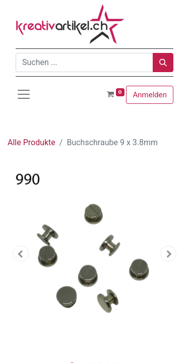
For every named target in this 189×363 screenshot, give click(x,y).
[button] (21, 253)
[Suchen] (163, 62)
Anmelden (150, 94)
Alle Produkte (31, 142)
